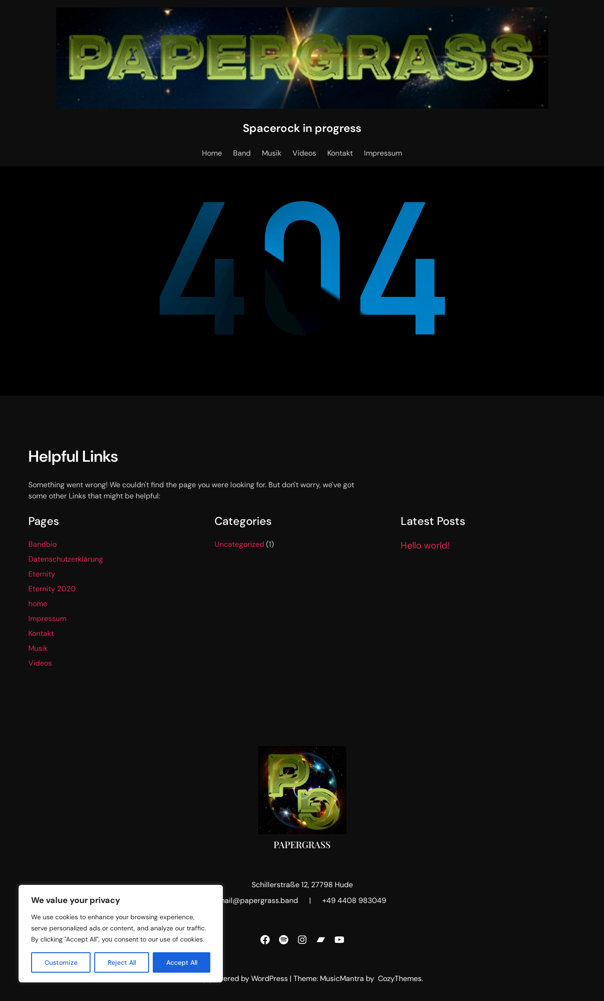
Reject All (122, 962)
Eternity (41, 574)
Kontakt (41, 633)
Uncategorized (239, 544)
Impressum (47, 618)
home (37, 603)
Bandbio (42, 544)
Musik (38, 648)
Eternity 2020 (52, 589)
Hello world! (425, 545)
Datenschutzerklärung (65, 559)
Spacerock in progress (302, 128)
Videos (40, 663)
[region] (121, 933)
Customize (61, 962)
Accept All (181, 962)
